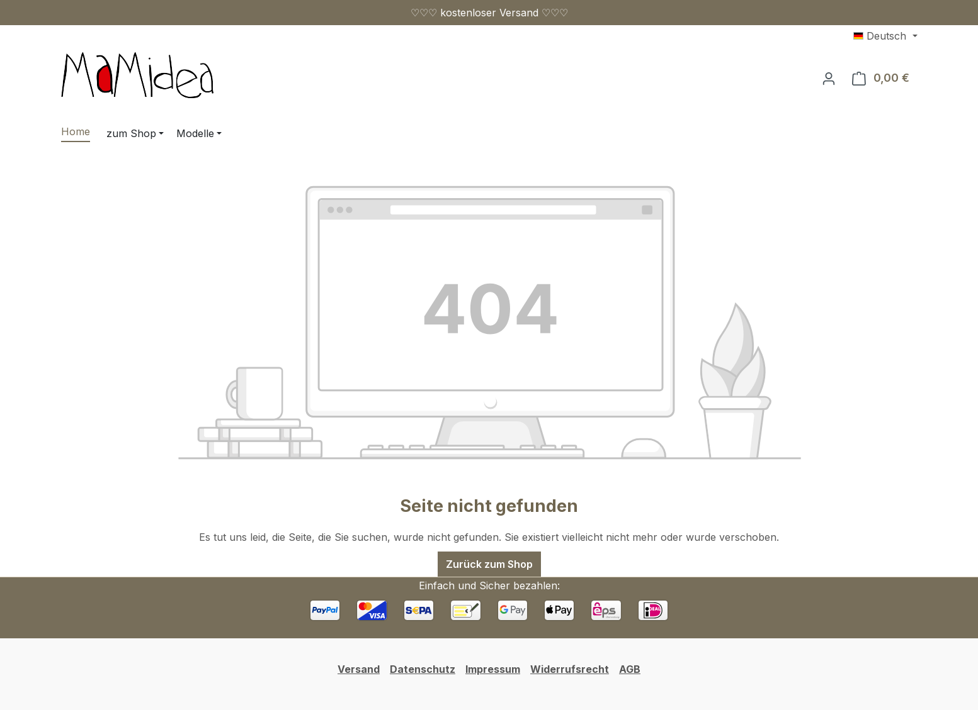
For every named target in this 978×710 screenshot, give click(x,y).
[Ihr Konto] (829, 78)
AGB (629, 669)
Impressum (492, 669)
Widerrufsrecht (569, 669)
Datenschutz (422, 669)
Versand (359, 669)
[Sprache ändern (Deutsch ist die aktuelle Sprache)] (885, 36)
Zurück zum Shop (489, 564)
